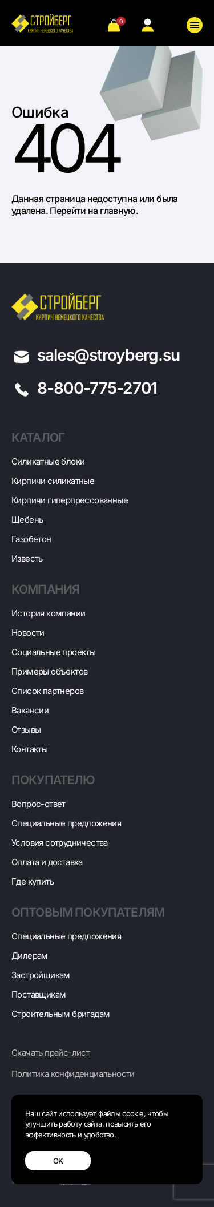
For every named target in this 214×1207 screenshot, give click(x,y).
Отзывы (26, 729)
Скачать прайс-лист (50, 1053)
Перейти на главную (92, 210)
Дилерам (29, 955)
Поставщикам (38, 994)
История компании (48, 613)
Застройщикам (40, 975)
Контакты (29, 749)
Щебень (27, 519)
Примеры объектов (49, 671)
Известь (27, 558)
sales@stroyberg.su (108, 355)
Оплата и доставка (47, 862)
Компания (45, 589)
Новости (28, 632)
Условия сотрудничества (59, 842)
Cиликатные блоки (47, 461)
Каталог (37, 437)
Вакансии (30, 710)
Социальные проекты (53, 652)
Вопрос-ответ (38, 803)
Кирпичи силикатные (52, 480)
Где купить (32, 881)
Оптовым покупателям (87, 912)
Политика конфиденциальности (73, 1074)
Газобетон (31, 539)
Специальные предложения (66, 823)
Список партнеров (47, 690)
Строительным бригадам (60, 1013)
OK (58, 1160)
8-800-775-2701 (97, 388)
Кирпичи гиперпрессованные (69, 500)
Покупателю (53, 780)
